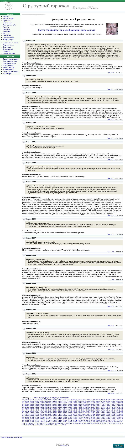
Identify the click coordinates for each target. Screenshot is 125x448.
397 (51, 411)
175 (107, 419)
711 (66, 399)
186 (79, 419)
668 (74, 401)
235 (56, 417)
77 (35, 423)
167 (26, 420)
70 (48, 423)
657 (102, 401)
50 (84, 423)
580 (94, 404)
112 (64, 422)
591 (66, 404)
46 (91, 423)
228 (74, 417)
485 (31, 408)
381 (91, 411)
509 (71, 407)
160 (43, 420)
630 (69, 402)
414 (109, 410)
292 (114, 414)
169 (122, 419)
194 (59, 419)
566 (28, 405)
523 (36, 407)
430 (69, 410)
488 (23, 408)
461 (91, 408)
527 (26, 407)
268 (74, 416)
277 (51, 416)
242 (38, 417)
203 (36, 419)
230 (69, 417)
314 (59, 414)
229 (71, 417)
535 (107, 405)
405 (31, 411)
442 (38, 410)
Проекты (6, 29)
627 (76, 402)
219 (97, 417)
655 (107, 401)
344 (84, 413)
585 (81, 404)
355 (56, 413)
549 (71, 405)
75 (39, 423)
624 (84, 402)
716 (53, 399)
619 (97, 402)
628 (74, 402)
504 (84, 407)
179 (97, 419)
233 (61, 417)
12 (51, 424)
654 (109, 401)
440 (43, 410)
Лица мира (7, 74)
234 (59, 417)
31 (119, 423)
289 (122, 414)
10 (55, 424)
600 (43, 404)
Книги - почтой (8, 67)
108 (74, 422)
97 (100, 422)
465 (81, 408)
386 (79, 411)
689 (122, 399)
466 (79, 408)
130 (119, 420)
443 (36, 410)
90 (112, 422)
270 (69, 416)
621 (91, 402)
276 (53, 416)
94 (105, 422)
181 (91, 419)
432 (64, 410)
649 (122, 401)
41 (100, 423)
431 (66, 410)
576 (104, 404)
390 (69, 411)
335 (107, 413)
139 (97, 420)
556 (53, 405)
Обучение (6, 31)
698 (99, 399)
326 (28, 414)
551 (66, 405)
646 (28, 402)
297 (102, 414)
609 (122, 402)
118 (48, 422)
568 (23, 405)
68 (51, 423)
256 (104, 416)
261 (91, 416)
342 (89, 413)
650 (119, 401)
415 (107, 410)
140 (94, 420)
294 (109, 414)
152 (64, 420)
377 (102, 411)
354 (59, 413)
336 (104, 413)
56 (73, 423)
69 (50, 423)
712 (64, 399)
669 (71, 401)
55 (75, 423)
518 (48, 407)
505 (81, 407)
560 (43, 405)
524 (33, 407)
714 (59, 399)
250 (119, 416)
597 (51, 404)
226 (79, 417)
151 (66, 420)
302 (89, 414)
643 (36, 402)
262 (89, 416)
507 (76, 407)
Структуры (7, 47)
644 (33, 402)
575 (107, 404)
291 (117, 414)
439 (46, 410)
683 (36, 401)
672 (64, 401)
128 (23, 422)
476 (53, 408)
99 (96, 422)
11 (53, 424)
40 (102, 423)
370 (119, 411)
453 (112, 408)
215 (107, 417)
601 (41, 404)
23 (32, 424)
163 (36, 420)
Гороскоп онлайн (9, 25)
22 (33, 424)
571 (117, 404)
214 (109, 417)
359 (46, 413)
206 (28, 419)
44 (95, 423)
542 (89, 405)
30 (120, 423)
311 (66, 414)
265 (81, 416)
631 (66, 402)
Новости (6, 17)
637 (51, 402)
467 (76, 408)
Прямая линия (8, 37)
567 (26, 405)
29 (122, 423)
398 (48, 411)
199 (46, 419)
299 (97, 414)
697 (102, 399)
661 (91, 401)
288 (23, 416)
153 (61, 420)
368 (23, 413)
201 (41, 419)
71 (46, 423)
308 (74, 414)
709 (71, 399)
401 (41, 411)
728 (23, 399)
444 (33, 410)
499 (97, 407)
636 (53, 402)
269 (71, 416)
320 (43, 414)
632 (64, 402)
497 (102, 407)
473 (61, 408)
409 (122, 410)
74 (41, 423)
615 (107, 402)
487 (26, 408)
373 (112, 411)
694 (109, 399)
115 (56, 422)
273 (61, 416)
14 (48, 424)
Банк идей (7, 35)
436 (53, 410)
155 (56, 420)
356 (53, 413)
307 (76, 414)
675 (56, 401)
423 (86, 410)
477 (51, 408)
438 (48, 410)
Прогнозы (6, 21)
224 (84, 417)
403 (36, 411)
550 (69, 405)
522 (38, 407)
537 (102, 405)
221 (91, 417)
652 (114, 401)
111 (66, 422)
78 (33, 423)
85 (121, 422)
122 (38, 422)
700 (94, 399)
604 (33, 404)
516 (53, 407)
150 (69, 420)
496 (104, 407)
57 (71, 423)
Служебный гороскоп (11, 71)
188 (74, 419)
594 (59, 404)
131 (117, 420)
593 (61, 404)
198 (48, 419)
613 (112, 402)
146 (79, 420)
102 (89, 422)
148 (74, 420)
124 (33, 422)
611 (117, 402)
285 (31, 416)
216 (104, 417)
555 (56, 405)
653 (112, 401)
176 (104, 419)
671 (66, 401)
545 (81, 405)
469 (71, 408)
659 (97, 401)
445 (31, 410)
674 (59, 401)
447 (26, 410)
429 (71, 410)
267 (76, 416)
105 (81, 422)
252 (114, 416)
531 (117, 405)
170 (119, 419)
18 (41, 424)
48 (88, 423)
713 (61, 399)
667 (76, 401)
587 (76, 404)
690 (119, 399)
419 (97, 410)
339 (97, 413)
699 (97, 399)
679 (46, 401)
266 (79, 416)
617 (102, 402)
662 (89, 401)
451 (117, 408)
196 (53, 419)
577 (102, 404)
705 (81, 399)
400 (43, 411)
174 (109, 419)
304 (84, 414)
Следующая (54, 398)
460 (94, 408)
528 (23, 407)
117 (51, 422)
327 (26, 414)
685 (31, 401)
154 (59, 420)
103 (86, 422)
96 (101, 422)
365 (31, 413)
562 (38, 405)
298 (99, 414)
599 (46, 404)
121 (41, 422)
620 (94, 402)
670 (69, 401)
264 (84, 416)
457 (102, 408)
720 (43, 399)
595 (56, 404)
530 (119, 405)
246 (28, 417)
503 (86, 407)
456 (104, 408)
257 (102, 416)
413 (112, 410)
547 (76, 405)
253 (112, 416)
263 (86, 416)
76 (37, 423)
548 (74, 405)
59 (68, 423)
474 (59, 408)
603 (36, 404)
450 (119, 408)
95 (103, 422)
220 (94, 417)
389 (71, 411)
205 (31, 419)
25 (28, 424)
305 (81, 414)
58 (70, 423)
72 (44, 423)
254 (109, 416)
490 (119, 407)
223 (86, 417)
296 (104, 414)
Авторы (6, 27)
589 (71, 404)
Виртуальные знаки (10, 43)
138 (99, 420)
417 (102, 410)
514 (59, 407)
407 (26, 411)
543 (86, 405)
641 (41, 402)
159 (46, 420)
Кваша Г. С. (111, 72)
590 (69, 404)
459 (97, 408)
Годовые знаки (8, 45)
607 (26, 404)
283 (36, 416)
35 (111, 423)
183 (86, 419)
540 (94, 405)
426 (79, 410)
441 (41, 410)
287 (26, 416)
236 (53, 417)
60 (66, 423)
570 (119, 404)
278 (48, 416)
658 (99, 401)
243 (36, 417)
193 (61, 419)
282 (38, 416)
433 (61, 410)
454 (109, 408)
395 (56, 411)
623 (86, 402)
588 (74, 404)
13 (50, 424)
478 (48, 408)
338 (99, 413)
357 (51, 413)
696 (104, 399)
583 (86, 404)
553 (61, 405)
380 (94, 411)
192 (64, 419)
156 (53, 420)
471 (66, 408)
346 (79, 413)
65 (57, 423)
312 (64, 414)
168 (23, 420)
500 (94, 407)
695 (107, 399)
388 (74, 411)
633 (61, 402)
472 (64, 408)
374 (109, 411)
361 (41, 413)
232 (64, 417)
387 (76, 411)
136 (104, 420)
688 (23, 401)
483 (36, 408)
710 (69, 399)
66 (55, 423)
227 (76, 417)
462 (89, 408)
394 (59, 411)
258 (99, 416)
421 (91, 410)
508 (74, 407)
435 (56, 410)
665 (81, 401)
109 (71, 422)
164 (33, 420)
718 (48, 399)
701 (91, 399)
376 (104, 411)
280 (43, 416)
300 (94, 414)
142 (89, 420)
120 (43, 422)
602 (38, 404)
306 (79, 414)
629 (71, 402)
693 (112, 399)
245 (31, 417)
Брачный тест (8, 69)
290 (119, 414)
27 (24, 424)
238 (48, 417)
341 (91, 413)
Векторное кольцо (10, 61)
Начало (35, 398)
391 (66, 411)
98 (98, 422)
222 (89, 417)
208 (23, 419)
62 (62, 423)
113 (61, 422)
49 (86, 423)
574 (109, 404)
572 (114, 404)
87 (118, 422)
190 (69, 419)
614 (109, 402)
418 (99, 410)
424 (84, 410)
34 (113, 423)
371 (117, 411)
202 (38, 419)
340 (94, 413)
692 (114, 399)
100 (94, 422)
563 (36, 405)
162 (38, 420)
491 (117, 407)
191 (66, 419)
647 (26, 402)
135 (107, 420)
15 (46, 424)
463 (86, 408)
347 (76, 413)
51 (82, 423)
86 (120, 422)
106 (79, 422)
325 (31, 414)
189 (71, 419)
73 (42, 423)
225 (81, 417)
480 (43, 408)
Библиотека (7, 23)
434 (59, 410)
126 (28, 422)
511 (66, 407)
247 (26, 417)
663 (86, 401)
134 (109, 420)
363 (36, 413)
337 (102, 413)
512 (64, 407)
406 (28, 411)
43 (97, 423)
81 (28, 423)
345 (81, 413)
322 (38, 414)
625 (81, 402)
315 (56, 414)
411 (117, 410)
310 (69, 414)
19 (39, 424)
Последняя (64, 398)
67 (53, 423)
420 (94, 410)
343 (86, 413)
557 (51, 405)
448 (23, 410)
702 (89, 399)
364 (33, 413)
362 (38, 413)
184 (84, 419)
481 (41, 408)
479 (46, 408)
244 (33, 417)
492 (114, 407)
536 (104, 405)
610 (119, 402)
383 (86, 411)
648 (23, 402)
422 (89, 410)
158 (48, 420)
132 (114, 420)
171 (117, 419)
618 (99, 402)
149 (71, 420)
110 (69, 422)
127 (26, 422)
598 (48, 404)
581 (91, 404)
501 (91, 407)
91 (110, 422)
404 (33, 411)
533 (112, 405)
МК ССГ (6, 33)
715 (56, 399)
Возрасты (6, 51)
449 (122, 408)
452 (114, 408)
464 (84, 408)
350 (69, 413)
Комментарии (8, 19)
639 (46, 402)
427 (76, 410)
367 (26, 413)
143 (86, 420)
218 (99, 417)
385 (81, 411)
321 (41, 414)
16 (44, 424)
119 (46, 422)
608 (23, 404)
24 (30, 424)
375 (107, 411)
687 (26, 401)
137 (102, 420)
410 (119, 410)
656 (104, 401)
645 (31, 402)
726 (28, 399)
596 (53, 404)
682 (38, 401)
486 (28, 408)
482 (38, 408)
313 (61, 414)
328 (23, 414)
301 (91, 414)
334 (109, 413)
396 (53, 411)
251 (117, 416)
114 (59, 422)
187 (76, 419)
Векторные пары (9, 63)
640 (43, 402)
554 (59, 405)
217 (102, 417)
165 (31, 420)
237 (51, 417)
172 (114, 419)
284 (33, 416)
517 (51, 407)
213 (112, 417)
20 (37, 424)
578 (99, 404)
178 (99, 419)
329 (122, 413)
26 (26, 424)
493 (112, 407)
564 (33, 405)
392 (64, 411)
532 (114, 405)
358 (48, 413)
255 (107, 416)
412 (114, 410)
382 (89, 411)
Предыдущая (44, 398)
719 (46, 399)
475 (56, 408)
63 (61, 423)
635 (56, 402)
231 (66, 417)
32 (117, 423)
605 (31, 404)
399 (46, 411)
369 (122, 411)
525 (31, 407)
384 (84, 411)
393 (61, 411)
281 (41, 416)
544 (84, 405)
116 (53, 422)
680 (43, 401)
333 (112, 413)
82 (26, 423)
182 (89, 419)
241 (41, 417)
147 (76, 420)
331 (117, 413)
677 (51, 401)
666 (79, 401)
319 (46, 414)
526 (28, 407)
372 (114, 411)
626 (79, 402)
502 (89, 407)
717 (51, 399)
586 (79, 404)
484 (33, 408)
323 (36, 414)
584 (84, 404)
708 (74, 399)
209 (122, 417)
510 (69, 407)
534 (109, 405)
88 (116, 422)
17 (42, 424)
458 (99, 408)
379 (97, 411)
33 (115, 423)
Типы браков (8, 49)
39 (104, 423)
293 (112, 414)
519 (46, 407)
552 (64, 405)
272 (64, 416)
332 (114, 413)
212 (114, 417)
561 (41, 405)
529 (122, 405)
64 (59, 423)
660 (94, 401)
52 (81, 423)
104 (84, 422)
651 (117, 401)
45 (93, 423)
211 (117, 417)
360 (43, 413)
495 (107, 407)
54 (77, 423)
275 (56, 416)
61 (64, 423)
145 (81, 420)
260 (94, 416)
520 (43, 407)
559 (46, 405)
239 (46, 417)
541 (91, 405)
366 (28, 413)
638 (48, 402)
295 (107, 414)
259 (97, 416)
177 (102, 419)
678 (48, 401)
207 (26, 419)
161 (41, 420)
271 (66, 416)
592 (64, 404)
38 (106, 423)
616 (104, 402)
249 (122, 416)
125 (31, 422)
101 (91, 422)
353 (61, 413)
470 (69, 408)
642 (38, 402)
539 (97, 405)
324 (33, 414)
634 (59, 402)
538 (99, 405)
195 (56, 419)
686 (28, 401)
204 (33, 419)
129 (122, 420)
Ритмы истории (9, 53)
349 (71, 413)
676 (53, 401)
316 (53, 414)
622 (89, 402)
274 (59, 416)
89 (114, 422)
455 (107, 408)
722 (38, 399)
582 (89, 404)
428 (74, 410)
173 (112, 419)
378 (99, 411)
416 (104, 410)
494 (109, 407)
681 (41, 401)
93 (107, 422)
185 (81, 419)
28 (23, 424)
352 (64, 413)
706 (79, 399)
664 (84, 401)
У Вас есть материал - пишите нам (11, 437)
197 (51, 419)
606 (28, 404)
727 (26, 399)
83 (24, 423)
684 (33, 401)
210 (119, 417)
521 (41, 407)
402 (38, 411)
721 (41, 399)
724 (33, 399)
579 (97, 404)
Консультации (8, 65)
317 (51, 414)
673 (61, 401)
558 (48, 405)
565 (31, 405)
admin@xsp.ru (64, 445)
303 (86, 414)
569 (122, 404)
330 (119, 413)
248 (23, 417)
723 (36, 399)
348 (74, 413)
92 (109, 422)
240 (43, 417)
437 (51, 410)
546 (79, 405)
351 (66, 413)
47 (90, 423)
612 (114, 402)
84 (23, 423)
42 (99, 423)
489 (122, 407)
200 (43, 419)
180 (94, 419)
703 (86, 399)
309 (71, 414)
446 (28, 410)
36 (109, 423)
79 (32, 423)
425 (81, 410)
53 (79, 423)
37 (108, 423)
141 (91, 420)
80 (30, 423)
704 (84, 399)
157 (51, 420)
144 (84, 420)
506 (79, 407)
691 (117, 399)
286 (28, 416)
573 (112, 404)
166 (28, 420)
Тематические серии (10, 59)
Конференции (8, 39)
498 (99, 407)
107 (76, 422)
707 (76, 399)
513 (61, 407)
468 (74, 408)
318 (48, 414)
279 (46, 416)
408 (23, 411)
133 (112, 420)
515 (56, 407)
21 (35, 424)
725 (31, 399)
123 (36, 422)
